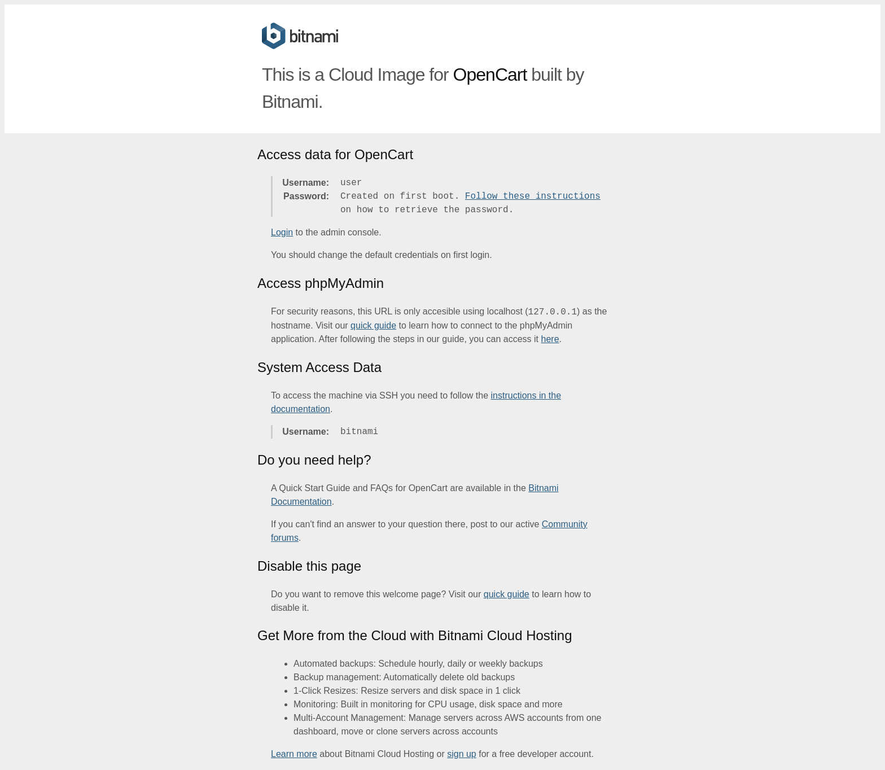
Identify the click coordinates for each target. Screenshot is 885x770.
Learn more (294, 754)
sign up (461, 754)
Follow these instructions (533, 196)
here (550, 339)
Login (282, 232)
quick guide (373, 325)
